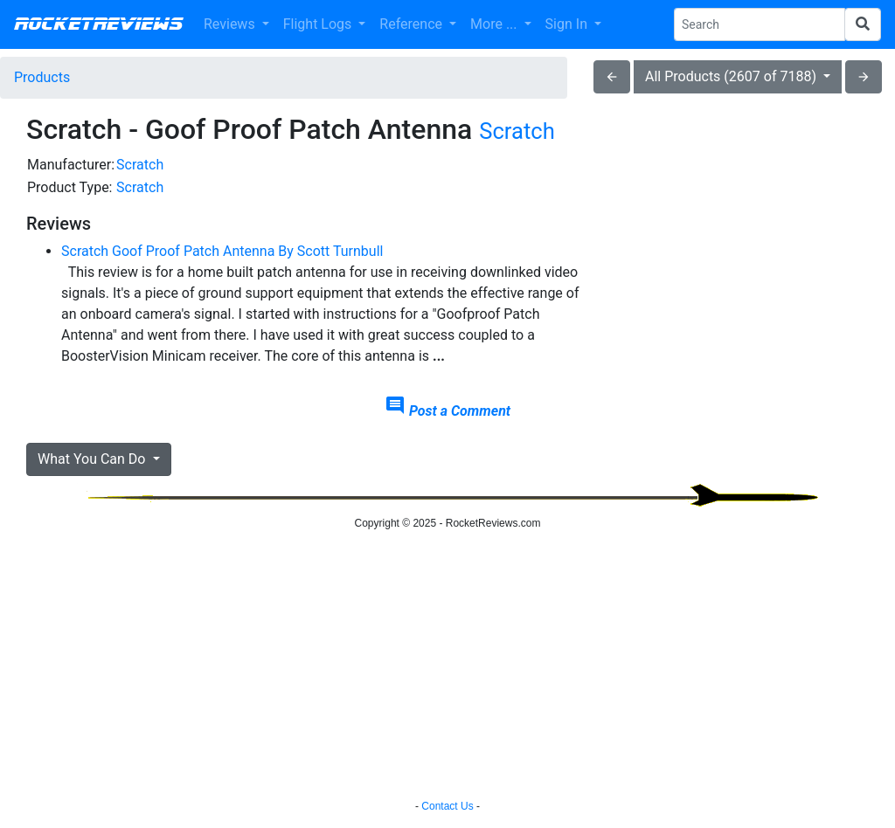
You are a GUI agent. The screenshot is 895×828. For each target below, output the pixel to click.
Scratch (517, 131)
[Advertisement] (737, 263)
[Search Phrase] (759, 24)
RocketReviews (98, 24)
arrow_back (612, 77)
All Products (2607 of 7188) (732, 76)
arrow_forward (864, 77)
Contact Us (447, 806)
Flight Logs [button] (319, 24)
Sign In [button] (568, 24)
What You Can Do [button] (93, 459)
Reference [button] (412, 24)
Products (42, 77)
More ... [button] (495, 24)
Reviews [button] (231, 24)
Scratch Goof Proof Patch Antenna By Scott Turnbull (222, 251)
